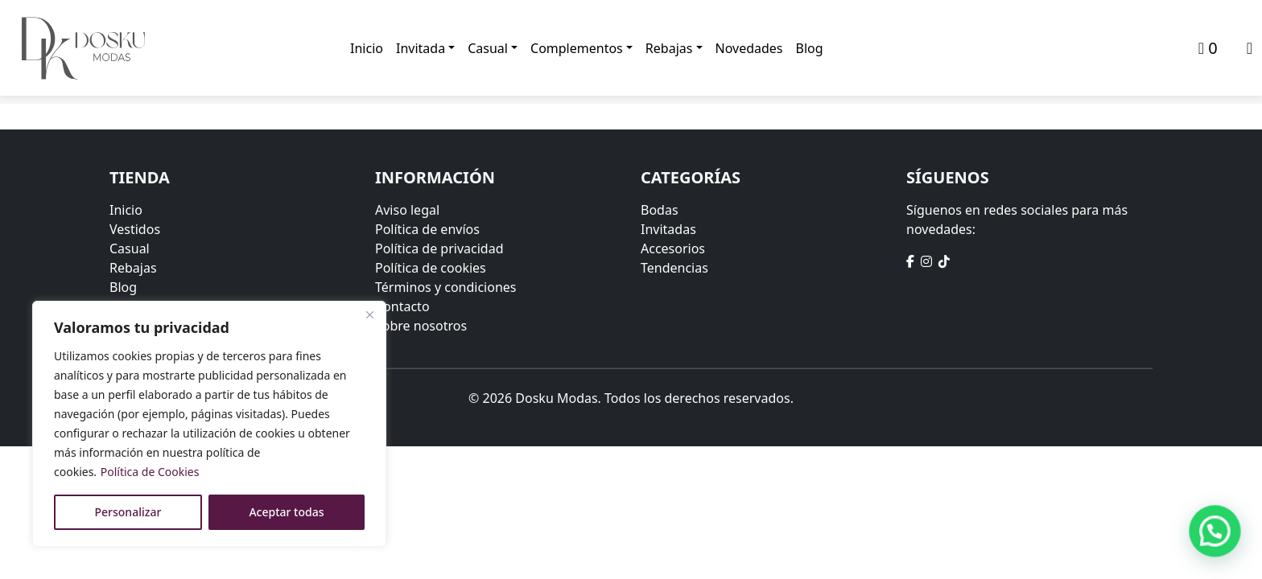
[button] (1215, 531)
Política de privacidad (439, 248)
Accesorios (673, 248)
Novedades (749, 48)
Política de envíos (427, 229)
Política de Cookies (150, 471)
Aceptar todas (286, 511)
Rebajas (669, 48)
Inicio (366, 48)
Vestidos (134, 229)
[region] (209, 424)
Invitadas (668, 229)
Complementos (576, 48)
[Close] (369, 314)
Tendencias (674, 268)
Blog (809, 48)
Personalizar (128, 511)
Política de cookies (430, 268)
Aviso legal (407, 210)
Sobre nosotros (421, 326)
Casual (488, 48)
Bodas (659, 210)
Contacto (402, 306)
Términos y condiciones (446, 287)
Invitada (420, 48)
